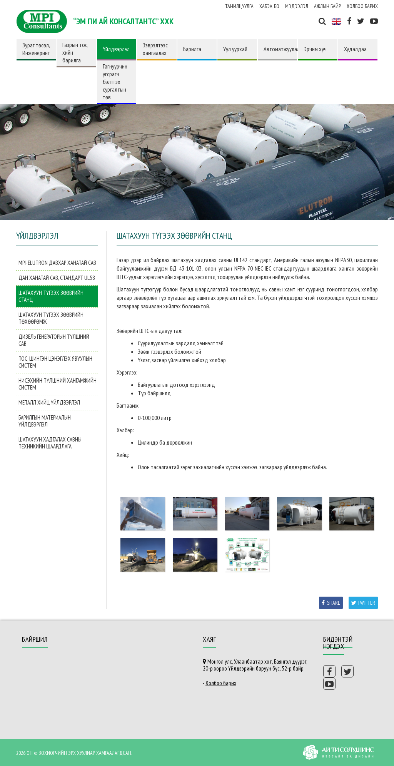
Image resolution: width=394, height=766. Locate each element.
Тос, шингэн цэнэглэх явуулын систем (55, 362)
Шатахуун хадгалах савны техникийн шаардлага (50, 443)
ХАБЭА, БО (269, 6)
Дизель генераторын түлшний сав (53, 340)
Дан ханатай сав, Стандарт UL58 (56, 277)
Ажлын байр (327, 6)
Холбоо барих (362, 6)
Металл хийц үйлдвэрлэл (49, 402)
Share (331, 602)
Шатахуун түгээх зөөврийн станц (50, 296)
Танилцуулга (239, 6)
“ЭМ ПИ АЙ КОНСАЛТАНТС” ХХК (123, 21)
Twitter (363, 602)
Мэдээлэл (296, 6)
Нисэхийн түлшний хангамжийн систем (57, 384)
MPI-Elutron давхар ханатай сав (57, 262)
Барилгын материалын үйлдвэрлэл (44, 421)
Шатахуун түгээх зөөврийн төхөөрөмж (50, 318)
